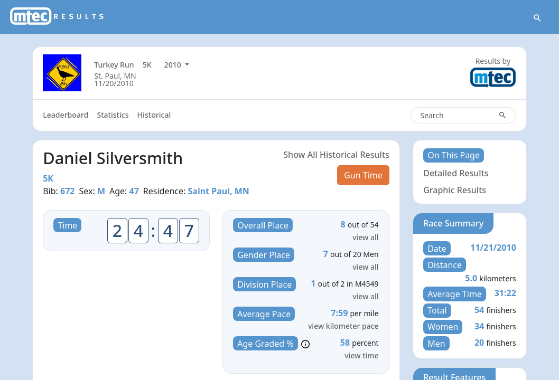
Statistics (112, 115)
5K (147, 65)
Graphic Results (454, 190)
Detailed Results (455, 173)
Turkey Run (114, 65)
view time (361, 355)
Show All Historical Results (336, 154)
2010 (173, 65)
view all (365, 237)
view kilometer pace (343, 326)
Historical (154, 115)
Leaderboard (65, 115)
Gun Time (363, 175)
